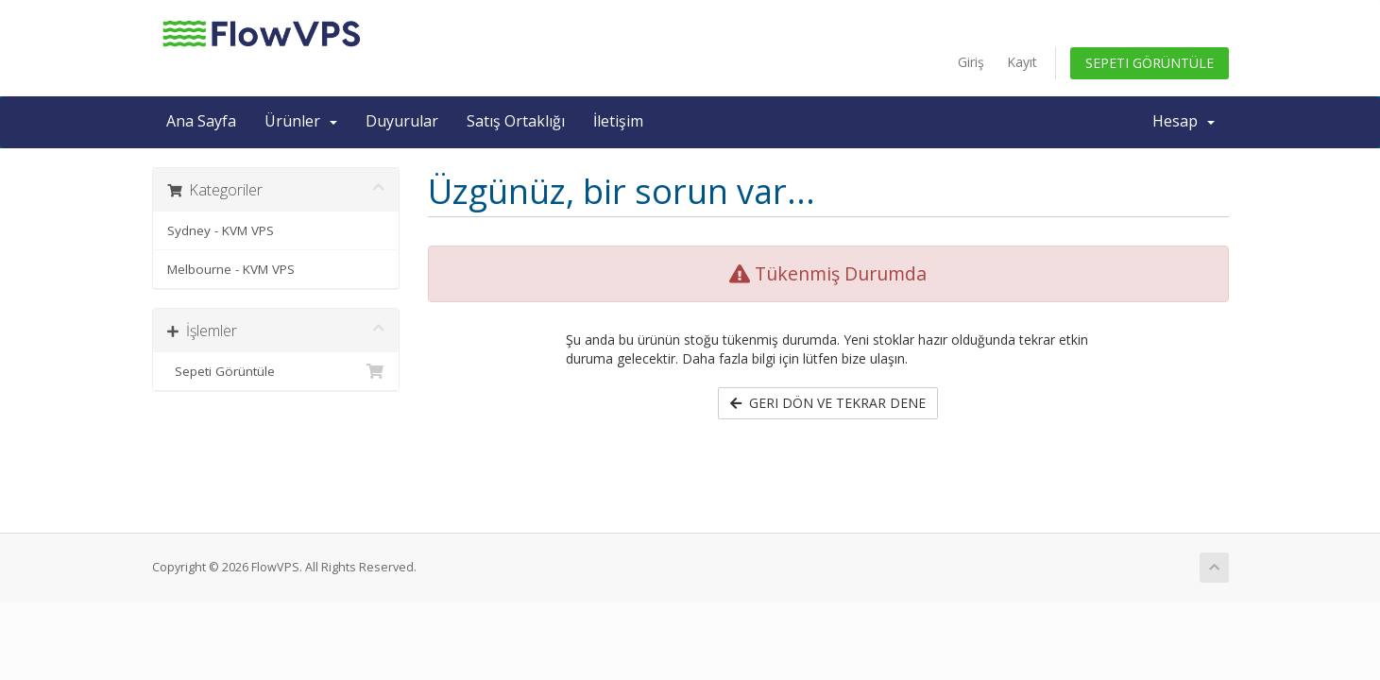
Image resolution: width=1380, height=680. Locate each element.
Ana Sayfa (201, 120)
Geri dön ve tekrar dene (828, 403)
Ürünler (300, 120)
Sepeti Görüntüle (1149, 63)
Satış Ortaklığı (516, 120)
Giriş (971, 62)
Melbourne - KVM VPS (231, 269)
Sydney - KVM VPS (220, 230)
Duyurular (402, 120)
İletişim (618, 120)
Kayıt (1022, 62)
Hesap (1183, 120)
